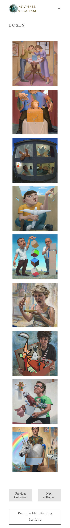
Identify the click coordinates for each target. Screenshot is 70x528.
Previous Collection (20, 495)
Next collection (49, 495)
